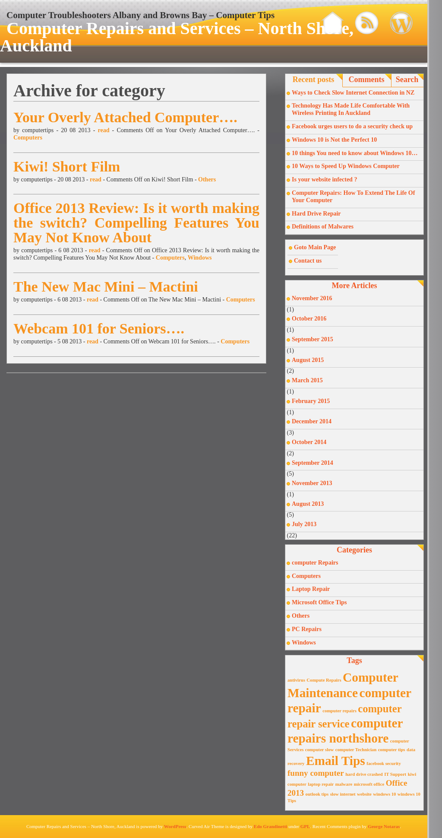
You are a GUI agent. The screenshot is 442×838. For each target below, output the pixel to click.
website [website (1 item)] (364, 794)
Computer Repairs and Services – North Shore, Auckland (177, 37)
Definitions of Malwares (323, 226)
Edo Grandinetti (270, 826)
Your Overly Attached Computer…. (125, 117)
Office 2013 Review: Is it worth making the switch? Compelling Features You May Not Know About (136, 222)
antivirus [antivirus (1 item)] (296, 680)
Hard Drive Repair (316, 213)
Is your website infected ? (324, 179)
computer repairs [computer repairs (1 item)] (339, 710)
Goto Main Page (315, 247)
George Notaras (384, 826)
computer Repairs (315, 562)
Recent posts (314, 79)
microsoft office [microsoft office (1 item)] (369, 784)
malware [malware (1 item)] (343, 784)
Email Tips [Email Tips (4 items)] (335, 761)
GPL (305, 826)
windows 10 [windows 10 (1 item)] (384, 794)
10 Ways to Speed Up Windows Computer (346, 166)
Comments (367, 79)
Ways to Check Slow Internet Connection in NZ (353, 92)
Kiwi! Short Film (66, 167)
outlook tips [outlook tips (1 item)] (317, 794)
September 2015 (312, 339)
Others (207, 179)
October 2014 (309, 442)
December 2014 (312, 421)
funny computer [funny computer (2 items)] (315, 773)
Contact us (308, 260)
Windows (200, 257)
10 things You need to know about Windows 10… (355, 153)
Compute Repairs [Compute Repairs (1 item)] (323, 680)
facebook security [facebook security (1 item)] (383, 763)
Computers (27, 137)
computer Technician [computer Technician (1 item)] (355, 749)
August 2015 (308, 360)
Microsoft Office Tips (319, 602)
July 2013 (304, 524)
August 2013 (308, 504)
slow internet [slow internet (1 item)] (343, 794)
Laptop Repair (311, 589)
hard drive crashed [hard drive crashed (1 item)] (363, 774)
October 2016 (309, 318)
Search (407, 79)
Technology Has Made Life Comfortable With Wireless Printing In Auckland (351, 109)
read (103, 130)
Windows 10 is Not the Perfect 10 (334, 139)
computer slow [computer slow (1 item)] (319, 749)
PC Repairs (307, 629)
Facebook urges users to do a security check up (352, 126)
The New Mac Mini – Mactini (105, 287)
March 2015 (307, 380)
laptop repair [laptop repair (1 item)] (321, 784)
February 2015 (311, 401)
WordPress (175, 826)
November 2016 (312, 298)
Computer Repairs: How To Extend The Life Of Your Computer (353, 196)
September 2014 (312, 463)
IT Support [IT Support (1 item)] (395, 774)
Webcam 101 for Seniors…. (98, 328)
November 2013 (312, 483)
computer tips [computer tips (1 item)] (391, 749)
